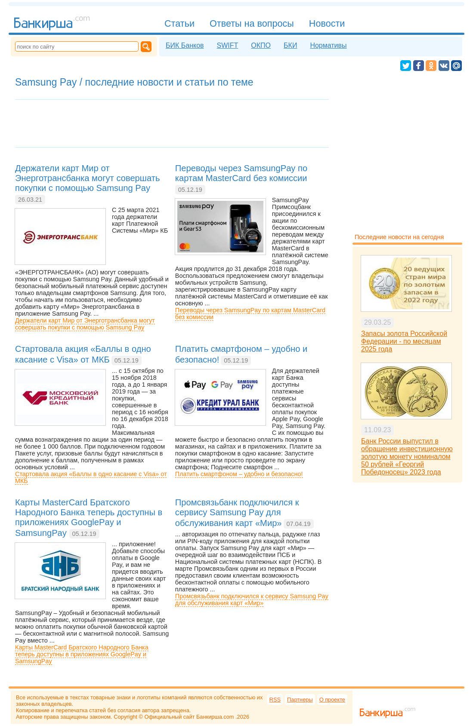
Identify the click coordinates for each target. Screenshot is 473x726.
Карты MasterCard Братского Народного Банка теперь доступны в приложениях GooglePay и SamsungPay (81, 654)
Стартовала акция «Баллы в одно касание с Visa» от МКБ (91, 477)
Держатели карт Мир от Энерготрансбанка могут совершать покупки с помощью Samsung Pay (85, 324)
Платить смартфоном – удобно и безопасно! (239, 474)
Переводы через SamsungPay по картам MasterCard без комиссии (250, 313)
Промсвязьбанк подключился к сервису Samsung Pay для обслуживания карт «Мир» (251, 599)
